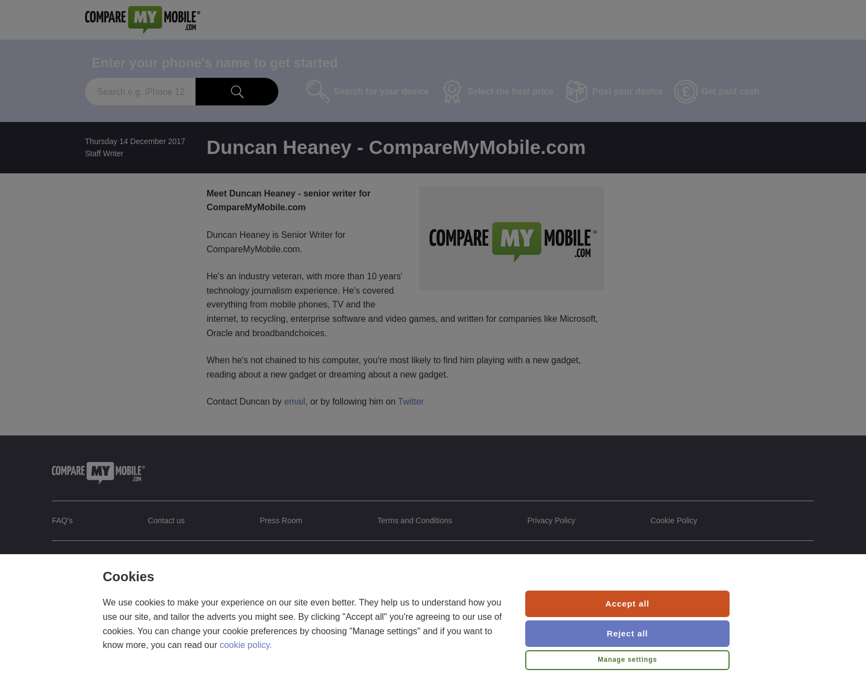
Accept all (627, 603)
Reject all (627, 633)
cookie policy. (246, 645)
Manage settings (627, 659)
